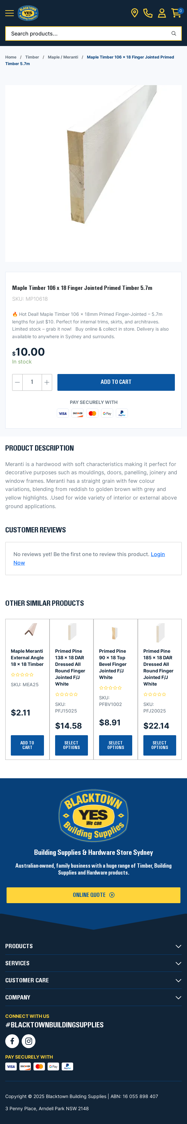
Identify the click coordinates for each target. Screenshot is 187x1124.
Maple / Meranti (63, 57)
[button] (9, 13)
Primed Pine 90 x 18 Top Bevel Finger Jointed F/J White (113, 664)
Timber (32, 57)
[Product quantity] (32, 382)
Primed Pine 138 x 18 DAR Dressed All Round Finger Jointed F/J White (70, 667)
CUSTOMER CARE (27, 980)
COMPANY (17, 997)
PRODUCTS (19, 946)
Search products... (34, 33)
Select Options (71, 745)
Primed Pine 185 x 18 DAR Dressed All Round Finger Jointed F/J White (158, 667)
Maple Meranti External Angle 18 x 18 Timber (27, 657)
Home (10, 57)
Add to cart (116, 382)
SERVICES (17, 963)
